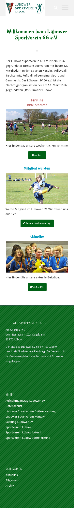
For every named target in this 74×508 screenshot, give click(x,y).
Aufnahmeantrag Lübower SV (25, 400)
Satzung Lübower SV (19, 422)
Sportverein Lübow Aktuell (23, 432)
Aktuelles (12, 475)
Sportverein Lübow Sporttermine (28, 438)
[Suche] (54, 8)
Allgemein (12, 480)
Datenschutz (14, 406)
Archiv (10, 485)
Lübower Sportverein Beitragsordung (31, 411)
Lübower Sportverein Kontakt (25, 416)
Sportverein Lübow (18, 427)
